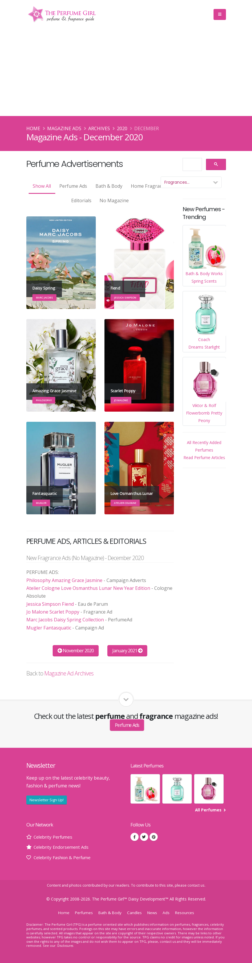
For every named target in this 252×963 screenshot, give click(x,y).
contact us (196, 885)
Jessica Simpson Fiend (50, 604)
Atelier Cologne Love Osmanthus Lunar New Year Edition (88, 588)
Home (33, 128)
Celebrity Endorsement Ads (63, 847)
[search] (191, 164)
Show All (42, 186)
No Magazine (114, 200)
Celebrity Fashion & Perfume (65, 857)
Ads (167, 912)
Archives (99, 128)
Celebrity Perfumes (54, 837)
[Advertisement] (126, 72)
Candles (134, 912)
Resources (187, 912)
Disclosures (66, 945)
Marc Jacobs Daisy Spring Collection (65, 619)
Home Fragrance (149, 186)
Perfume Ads (73, 186)
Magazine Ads (64, 128)
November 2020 (76, 650)
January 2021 (127, 650)
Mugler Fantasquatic (48, 628)
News (153, 912)
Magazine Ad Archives (68, 673)
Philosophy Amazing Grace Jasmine (64, 580)
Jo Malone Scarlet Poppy (52, 612)
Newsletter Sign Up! (47, 799)
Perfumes (82, 912)
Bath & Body (108, 186)
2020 (122, 128)
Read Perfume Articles (204, 457)
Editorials (81, 200)
